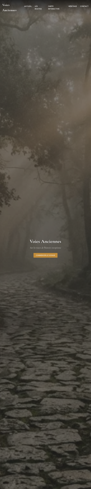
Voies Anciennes (9, 7)
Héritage (73, 6)
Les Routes (38, 7)
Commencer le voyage (45, 255)
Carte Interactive (54, 7)
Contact (84, 6)
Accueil (28, 6)
